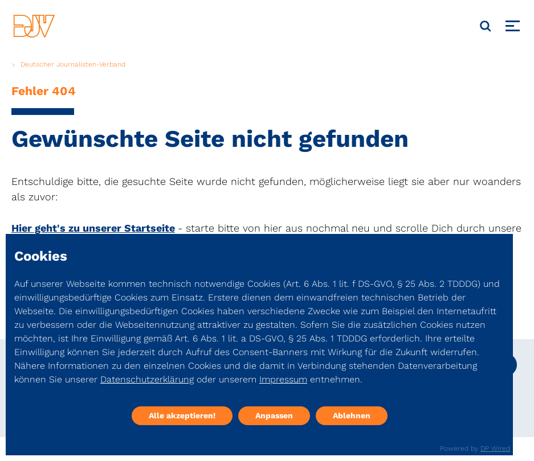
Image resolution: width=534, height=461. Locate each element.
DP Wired (495, 448)
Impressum (283, 379)
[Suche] (485, 26)
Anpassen (274, 415)
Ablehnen (351, 415)
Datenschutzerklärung (147, 379)
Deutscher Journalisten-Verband (73, 64)
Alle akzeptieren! (182, 415)
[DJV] (34, 25)
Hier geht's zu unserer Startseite (93, 228)
